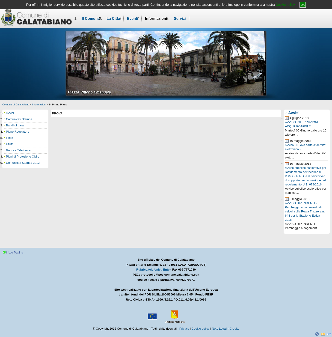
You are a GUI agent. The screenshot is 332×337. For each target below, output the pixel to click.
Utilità (10, 144)
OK (303, 4)
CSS (323, 334)
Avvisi (293, 113)
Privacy (184, 328)
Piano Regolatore (17, 131)
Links (9, 138)
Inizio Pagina (14, 252)
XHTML (329, 334)
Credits (234, 328)
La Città (113, 19)
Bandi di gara (15, 125)
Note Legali (219, 328)
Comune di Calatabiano (15, 104)
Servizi (180, 19)
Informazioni (156, 19)
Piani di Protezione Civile (22, 156)
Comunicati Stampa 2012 (23, 162)
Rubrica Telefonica (18, 150)
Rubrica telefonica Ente (152, 269)
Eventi (132, 19)
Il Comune (91, 19)
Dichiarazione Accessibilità (317, 334)
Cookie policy (285, 4)
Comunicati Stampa (19, 119)
